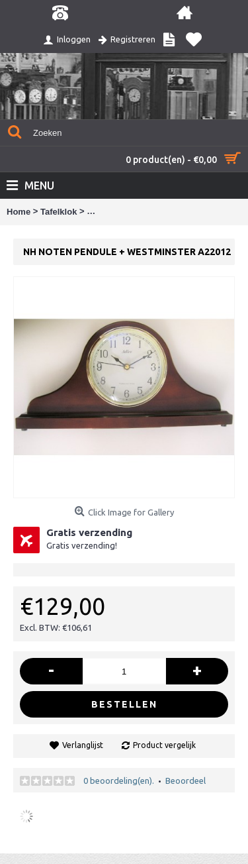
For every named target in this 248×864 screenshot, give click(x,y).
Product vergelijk (164, 745)
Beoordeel (185, 780)
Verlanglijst (82, 745)
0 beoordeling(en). (118, 780)
